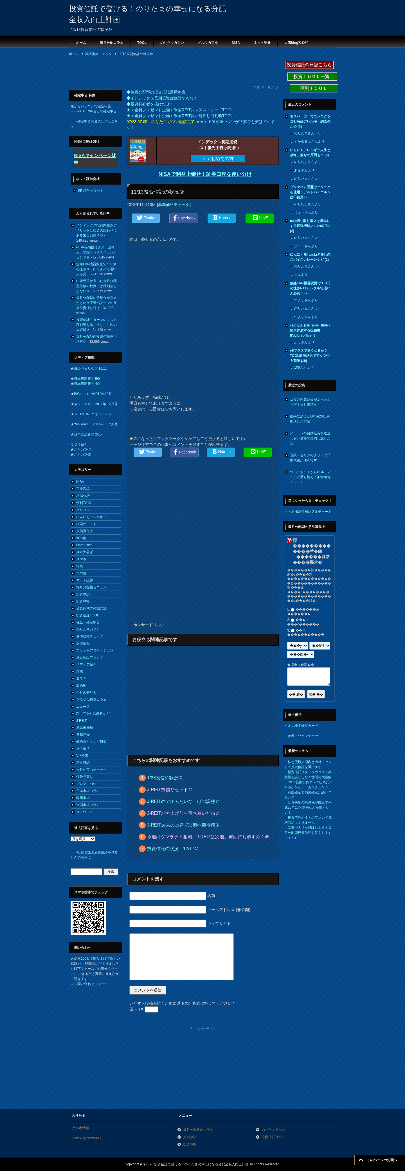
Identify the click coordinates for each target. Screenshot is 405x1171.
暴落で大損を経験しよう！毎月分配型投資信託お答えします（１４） (308, 833)
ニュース (83, 707)
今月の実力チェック (91, 770)
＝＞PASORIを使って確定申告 (94, 111)
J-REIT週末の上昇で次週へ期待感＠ (183, 825)
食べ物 (81, 538)
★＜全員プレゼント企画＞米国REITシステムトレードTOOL (180, 110)
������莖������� (303, 611)
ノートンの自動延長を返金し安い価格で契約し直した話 (310, 438)
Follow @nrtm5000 (86, 1138)
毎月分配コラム (111, 43)
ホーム (81, 43)
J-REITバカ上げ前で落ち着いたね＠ (183, 813)
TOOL (142, 43)
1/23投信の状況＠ (165, 777)
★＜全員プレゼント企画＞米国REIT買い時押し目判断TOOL (180, 116)
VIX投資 (82, 756)
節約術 (81, 685)
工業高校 (83, 489)
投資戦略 (83, 601)
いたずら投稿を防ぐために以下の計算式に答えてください (181, 1003)
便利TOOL (84, 503)
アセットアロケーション (94, 650)
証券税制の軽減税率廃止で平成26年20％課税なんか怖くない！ (308, 807)
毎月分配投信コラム (91, 587)
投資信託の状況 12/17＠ (173, 848)
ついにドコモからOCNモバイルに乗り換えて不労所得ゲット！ (310, 477)
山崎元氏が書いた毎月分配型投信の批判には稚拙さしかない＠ (96, 286)
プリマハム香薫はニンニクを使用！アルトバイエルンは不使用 (310, 192)
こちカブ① (82, 449)
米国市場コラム (88, 805)
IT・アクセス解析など (93, 714)
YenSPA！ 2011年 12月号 (96, 424)
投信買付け (84, 531)
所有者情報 (80, 1128)
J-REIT (81, 721)
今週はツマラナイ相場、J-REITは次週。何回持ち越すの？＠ (208, 836)
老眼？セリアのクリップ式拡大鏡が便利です (310, 457)
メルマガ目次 (208, 43)
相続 (79, 566)
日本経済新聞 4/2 (87, 384)
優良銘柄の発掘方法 (91, 608)
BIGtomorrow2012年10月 (93, 394)
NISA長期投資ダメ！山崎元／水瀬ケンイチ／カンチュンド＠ (96, 252)
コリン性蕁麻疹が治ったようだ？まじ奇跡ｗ (310, 402)
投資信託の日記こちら (309, 64)
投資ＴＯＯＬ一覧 (312, 76)
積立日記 (83, 763)
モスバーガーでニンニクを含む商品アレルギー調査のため (310, 121)
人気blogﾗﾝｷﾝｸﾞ (296, 43)
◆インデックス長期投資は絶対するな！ (162, 98)
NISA (236, 43)
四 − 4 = (143, 1009)
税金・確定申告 (88, 622)
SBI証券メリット (91, 191)
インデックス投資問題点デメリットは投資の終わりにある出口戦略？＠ (96, 230)
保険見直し (84, 777)
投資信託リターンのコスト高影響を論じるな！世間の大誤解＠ (96, 325)
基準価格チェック (174, 204)
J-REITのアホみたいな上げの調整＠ (183, 801)
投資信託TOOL (87, 615)
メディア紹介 (86, 664)
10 (304, 361)
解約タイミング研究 (91, 742)
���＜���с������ (303, 622)
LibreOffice (84, 545)
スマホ (81, 559)
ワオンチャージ (309, 736)
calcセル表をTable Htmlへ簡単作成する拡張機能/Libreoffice (310, 330)
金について (84, 812)
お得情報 (83, 643)
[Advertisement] (171, 72)
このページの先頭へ (382, 1160)
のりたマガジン (172, 43)
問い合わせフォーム (92, 984)
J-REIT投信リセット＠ (170, 789)
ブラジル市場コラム (91, 700)
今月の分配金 (86, 693)
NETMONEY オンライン (93, 414)
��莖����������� (305, 632)
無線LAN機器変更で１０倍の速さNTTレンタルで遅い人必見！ (96, 269)
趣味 (79, 671)
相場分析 (83, 496)
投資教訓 (83, 594)
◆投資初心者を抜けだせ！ (150, 104)
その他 (81, 573)
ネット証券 (262, 43)
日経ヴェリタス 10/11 (90, 369)
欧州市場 (83, 798)
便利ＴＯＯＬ (313, 88)
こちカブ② (82, 455)
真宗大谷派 (84, 552)
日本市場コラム (88, 791)
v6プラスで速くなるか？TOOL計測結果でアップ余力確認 (310, 356)
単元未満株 (84, 728)
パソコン (83, 510)
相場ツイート (86, 524)
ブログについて (88, 784)
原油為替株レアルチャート (311, 512)
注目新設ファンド (89, 657)
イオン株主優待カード (301, 726)
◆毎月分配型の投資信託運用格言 (156, 92)
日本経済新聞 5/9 (87, 379)
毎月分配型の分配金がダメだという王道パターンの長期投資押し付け (96, 303)
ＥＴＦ (81, 678)
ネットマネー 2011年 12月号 (96, 404)
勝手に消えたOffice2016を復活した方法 (310, 418)
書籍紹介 (83, 735)
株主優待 (83, 749)
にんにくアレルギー (91, 517)
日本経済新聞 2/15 (88, 434)
